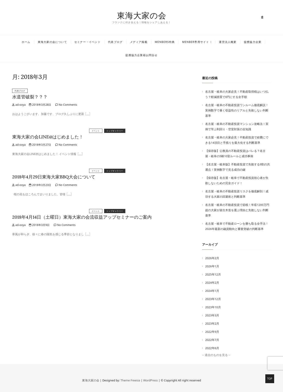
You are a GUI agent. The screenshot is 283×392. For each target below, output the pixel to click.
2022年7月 (212, 340)
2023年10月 (213, 307)
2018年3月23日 (40, 185)
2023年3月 (212, 315)
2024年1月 (212, 291)
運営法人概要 (227, 42)
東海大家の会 (141, 15)
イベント (96, 130)
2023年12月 (213, 299)
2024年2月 (212, 283)
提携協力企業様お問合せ (141, 55)
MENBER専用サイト (195, 42)
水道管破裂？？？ (30, 96)
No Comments (66, 105)
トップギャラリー (114, 130)
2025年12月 (213, 274)
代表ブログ (115, 42)
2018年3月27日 (40, 145)
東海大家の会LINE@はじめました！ (47, 137)
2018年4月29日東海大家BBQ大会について (53, 177)
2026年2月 (212, 258)
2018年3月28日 (40, 105)
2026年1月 (212, 266)
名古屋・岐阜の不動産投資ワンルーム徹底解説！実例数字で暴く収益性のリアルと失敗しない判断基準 (236, 110)
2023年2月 (212, 323)
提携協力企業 (252, 42)
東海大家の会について (52, 42)
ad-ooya (19, 105)
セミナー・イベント (87, 42)
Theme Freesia (130, 380)
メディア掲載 (138, 42)
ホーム (26, 42)
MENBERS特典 (165, 42)
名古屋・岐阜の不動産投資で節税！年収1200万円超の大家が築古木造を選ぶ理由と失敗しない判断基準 (237, 210)
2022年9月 (212, 332)
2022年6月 (212, 348)
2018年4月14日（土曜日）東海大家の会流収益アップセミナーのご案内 (82, 217)
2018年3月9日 (39, 225)
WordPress (150, 380)
